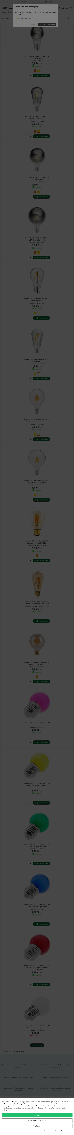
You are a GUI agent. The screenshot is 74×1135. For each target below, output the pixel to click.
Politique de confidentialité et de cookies (58, 1131)
